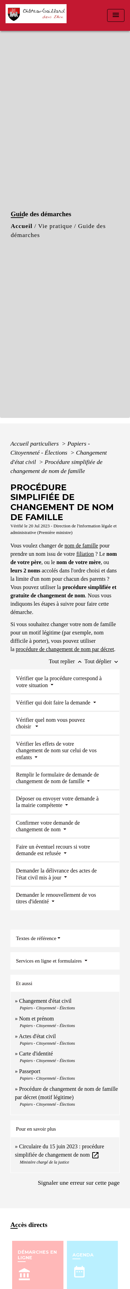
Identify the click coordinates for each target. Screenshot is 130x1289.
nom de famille (81, 546)
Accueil (22, 225)
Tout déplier (102, 661)
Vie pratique (55, 225)
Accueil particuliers (35, 443)
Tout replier (67, 661)
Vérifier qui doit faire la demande (54, 702)
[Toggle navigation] (115, 15)
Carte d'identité (36, 1053)
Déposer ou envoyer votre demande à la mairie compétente (57, 802)
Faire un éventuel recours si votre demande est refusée (53, 850)
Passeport (29, 1071)
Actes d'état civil (37, 1036)
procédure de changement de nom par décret (65, 649)
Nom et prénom (36, 1018)
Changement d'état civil (45, 1001)
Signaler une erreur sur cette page (79, 1182)
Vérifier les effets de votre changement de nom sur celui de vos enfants (56, 750)
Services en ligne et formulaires (49, 961)
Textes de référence (36, 938)
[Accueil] (38, 15)
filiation (85, 554)
